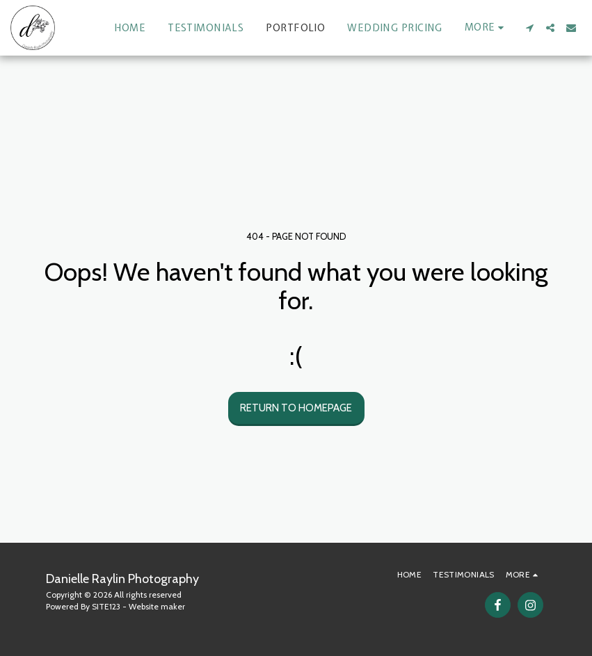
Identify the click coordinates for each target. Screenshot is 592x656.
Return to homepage (296, 408)
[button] (529, 28)
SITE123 (106, 606)
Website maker (157, 606)
